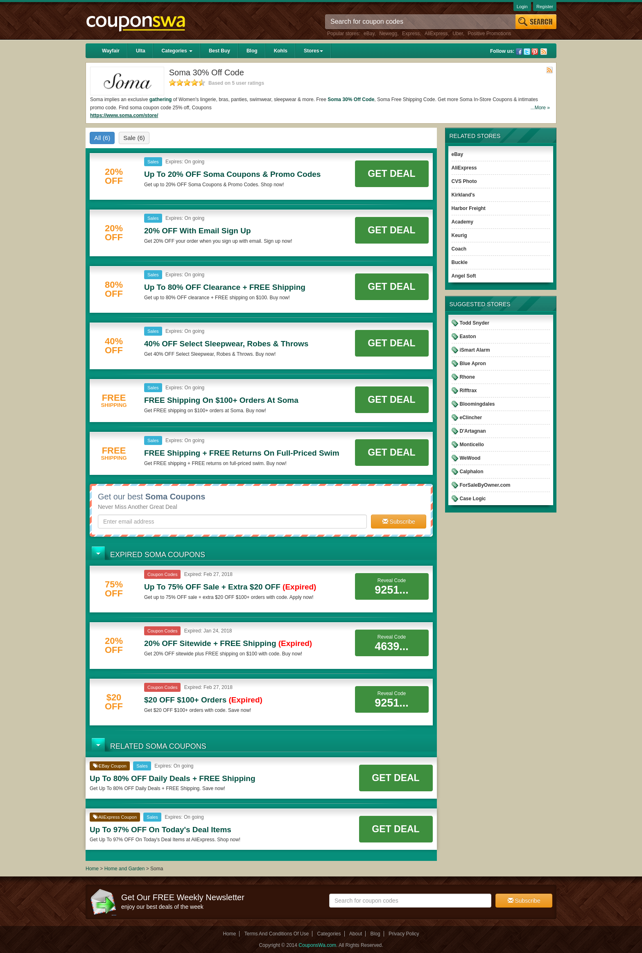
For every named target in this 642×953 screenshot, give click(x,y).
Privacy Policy (404, 934)
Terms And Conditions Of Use (276, 934)
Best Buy (219, 51)
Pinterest (534, 51)
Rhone (467, 377)
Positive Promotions (489, 33)
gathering (160, 99)
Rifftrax (468, 390)
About (355, 934)
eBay (369, 33)
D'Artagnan (473, 431)
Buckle (460, 262)
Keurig (459, 235)
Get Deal (391, 173)
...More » (540, 108)
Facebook (519, 51)
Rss (543, 51)
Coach (459, 249)
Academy (462, 222)
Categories (177, 51)
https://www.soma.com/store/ (124, 115)
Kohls (280, 51)
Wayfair (111, 51)
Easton (468, 336)
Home (92, 869)
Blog (252, 51)
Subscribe (398, 521)
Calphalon (472, 471)
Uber (457, 33)
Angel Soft (464, 276)
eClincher (471, 417)
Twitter (527, 51)
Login (522, 6)
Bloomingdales (477, 404)
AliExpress (436, 33)
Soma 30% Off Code (351, 99)
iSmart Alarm (475, 350)
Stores (313, 51)
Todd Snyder (474, 323)
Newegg (388, 33)
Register (544, 6)
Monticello (472, 444)
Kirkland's (463, 195)
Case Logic (473, 498)
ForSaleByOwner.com (485, 485)
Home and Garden (125, 869)
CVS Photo (464, 181)
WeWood (470, 458)
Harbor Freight (469, 208)
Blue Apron (473, 363)
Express (411, 33)
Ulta (140, 51)
